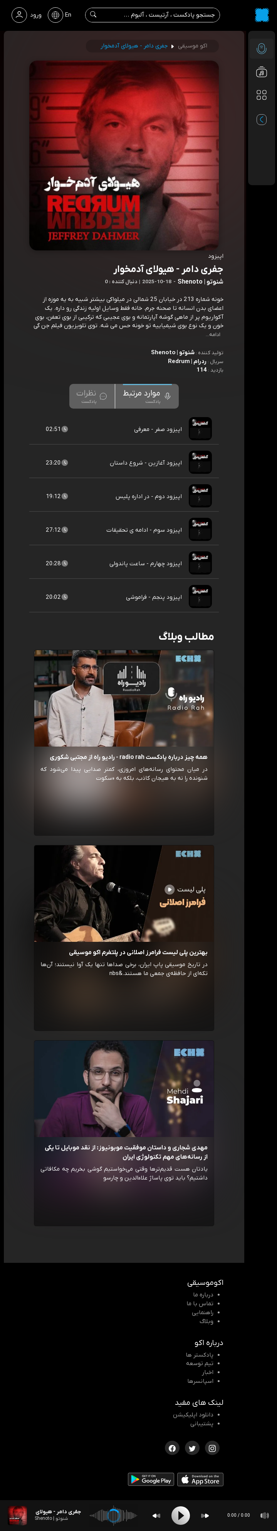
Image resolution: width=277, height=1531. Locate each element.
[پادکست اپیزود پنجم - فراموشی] (201, 597)
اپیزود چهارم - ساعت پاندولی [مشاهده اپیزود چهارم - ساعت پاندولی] (145, 564)
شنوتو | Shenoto (173, 353)
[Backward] (156, 1515)
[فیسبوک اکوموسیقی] (172, 1447)
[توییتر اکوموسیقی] (192, 1447)
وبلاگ (206, 1321)
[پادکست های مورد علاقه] (261, 110)
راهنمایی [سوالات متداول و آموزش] (202, 1312)
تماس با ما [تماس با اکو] (199, 1304)
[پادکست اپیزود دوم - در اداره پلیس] (201, 496)
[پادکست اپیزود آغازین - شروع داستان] (201, 463)
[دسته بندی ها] (261, 94)
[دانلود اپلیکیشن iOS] (200, 1481)
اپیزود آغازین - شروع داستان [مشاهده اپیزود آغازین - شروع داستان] (146, 463)
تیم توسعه (199, 1363)
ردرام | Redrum (187, 361)
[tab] (147, 396)
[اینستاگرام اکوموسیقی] (212, 1447)
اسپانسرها (200, 1381)
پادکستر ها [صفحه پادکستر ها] (199, 1355)
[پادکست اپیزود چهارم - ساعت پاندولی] (201, 564)
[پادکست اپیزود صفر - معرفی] (201, 429)
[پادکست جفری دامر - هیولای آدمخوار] (17, 1515)
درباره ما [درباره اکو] (203, 1295)
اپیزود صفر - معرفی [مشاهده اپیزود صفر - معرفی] (158, 429)
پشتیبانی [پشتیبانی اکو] (201, 1424)
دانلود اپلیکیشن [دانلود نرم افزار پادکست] (193, 1415)
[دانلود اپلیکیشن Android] (151, 1481)
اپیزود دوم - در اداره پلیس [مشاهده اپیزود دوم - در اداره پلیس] (149, 496)
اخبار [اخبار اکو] (207, 1372)
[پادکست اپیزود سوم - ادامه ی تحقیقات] (201, 530)
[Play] (180, 1515)
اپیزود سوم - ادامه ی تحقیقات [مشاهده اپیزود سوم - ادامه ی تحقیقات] (144, 530)
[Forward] (205, 1515)
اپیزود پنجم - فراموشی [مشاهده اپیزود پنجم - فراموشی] (154, 597)
